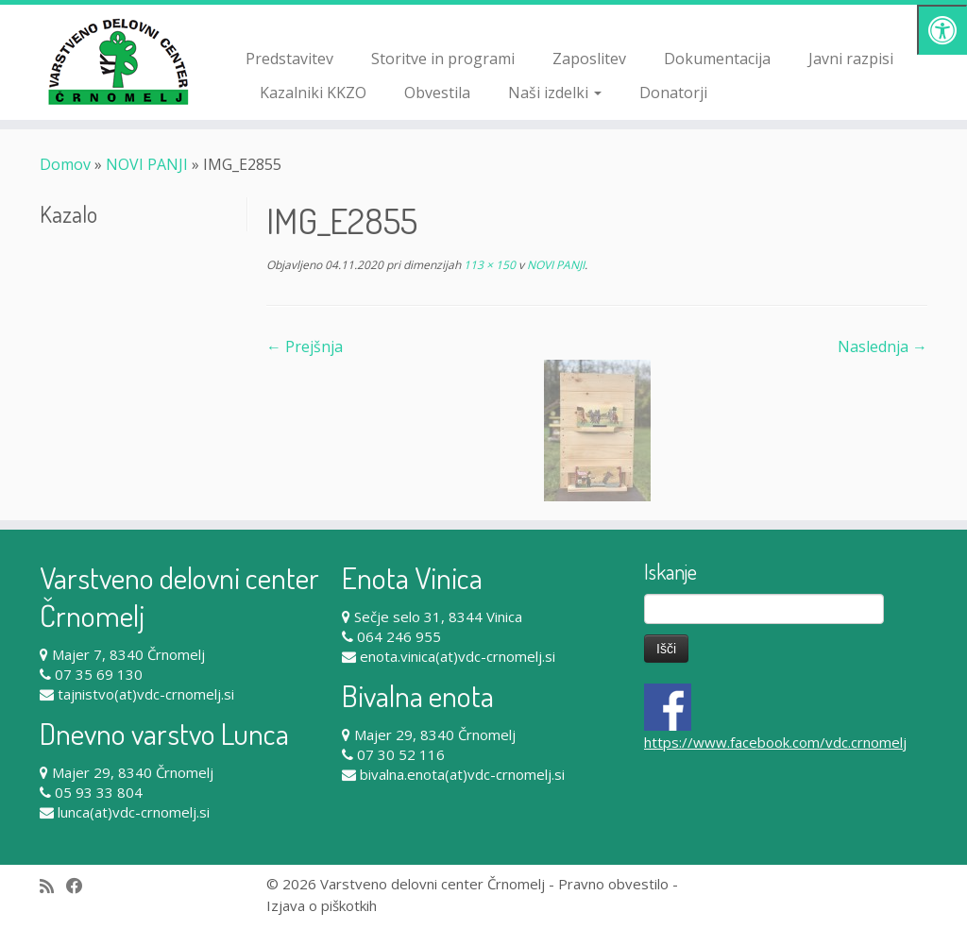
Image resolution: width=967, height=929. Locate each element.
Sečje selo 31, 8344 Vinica (438, 616)
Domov (65, 164)
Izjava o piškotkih (321, 905)
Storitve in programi (443, 58)
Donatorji (673, 92)
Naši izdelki (555, 92)
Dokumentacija (717, 58)
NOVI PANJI (147, 164)
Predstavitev (289, 58)
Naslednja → (882, 346)
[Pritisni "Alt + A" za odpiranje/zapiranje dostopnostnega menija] (942, 30)
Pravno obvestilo (613, 883)
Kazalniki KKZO (313, 92)
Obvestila (437, 92)
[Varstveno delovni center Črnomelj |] (113, 61)
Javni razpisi (850, 58)
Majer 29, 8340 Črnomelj (132, 772)
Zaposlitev (589, 58)
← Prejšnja (304, 346)
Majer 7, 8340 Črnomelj (128, 654)
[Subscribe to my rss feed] (53, 886)
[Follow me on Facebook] (80, 886)
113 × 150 (488, 265)
